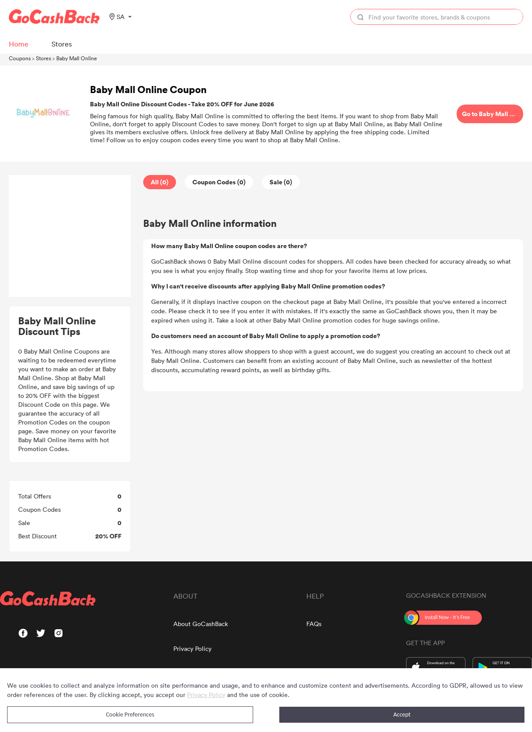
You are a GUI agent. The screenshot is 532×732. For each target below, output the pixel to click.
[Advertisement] (70, 236)
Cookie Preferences (130, 714)
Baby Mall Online (76, 58)
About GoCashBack (200, 623)
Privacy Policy (192, 648)
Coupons (20, 58)
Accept (402, 714)
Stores (43, 58)
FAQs (313, 623)
